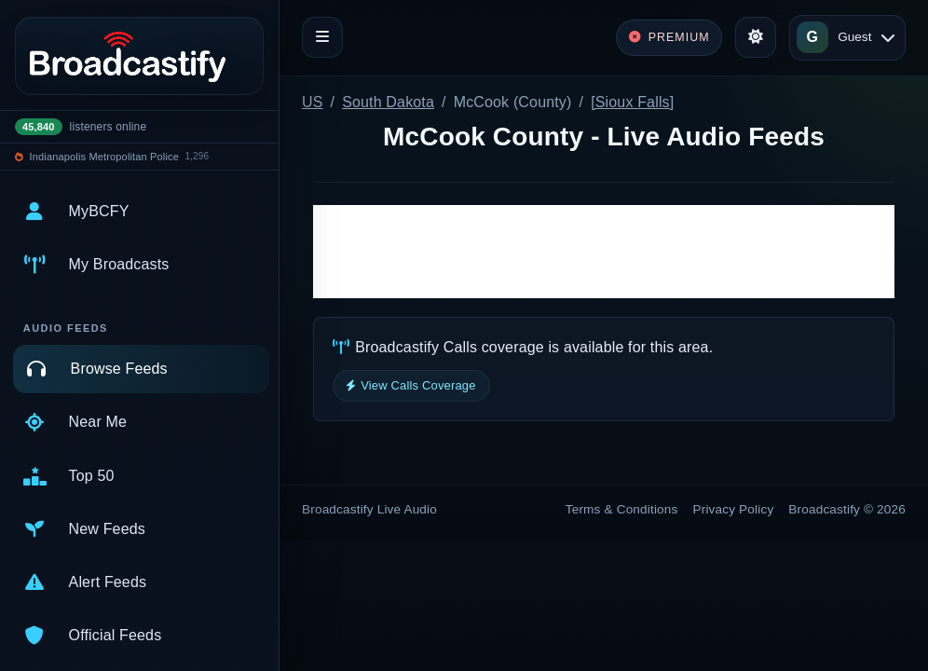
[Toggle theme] (755, 37)
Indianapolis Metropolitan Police (104, 156)
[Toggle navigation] (322, 37)
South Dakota (388, 102)
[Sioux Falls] (632, 102)
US (312, 102)
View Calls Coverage (411, 385)
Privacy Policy (733, 509)
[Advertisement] (603, 251)
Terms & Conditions (622, 509)
